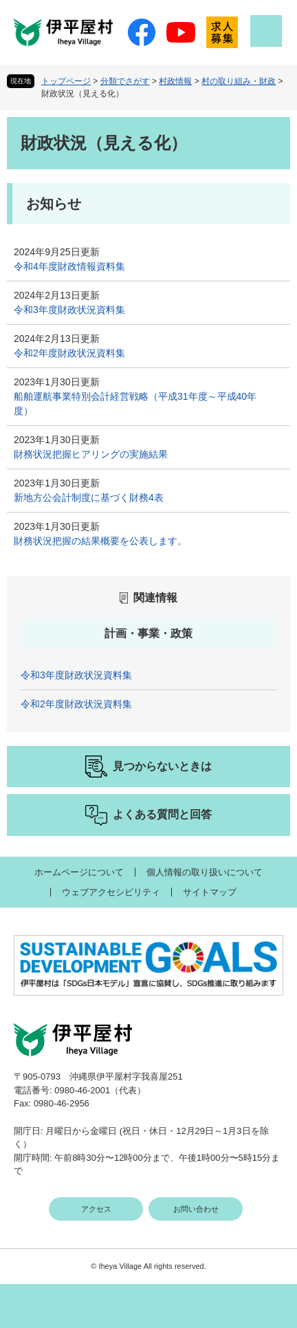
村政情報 (175, 81)
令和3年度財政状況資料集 (69, 309)
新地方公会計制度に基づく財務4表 (89, 497)
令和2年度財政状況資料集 (69, 352)
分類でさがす (125, 81)
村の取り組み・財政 (238, 81)
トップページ (66, 81)
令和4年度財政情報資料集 (69, 266)
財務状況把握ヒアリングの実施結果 (91, 454)
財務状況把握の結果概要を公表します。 (100, 540)
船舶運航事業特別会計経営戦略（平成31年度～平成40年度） (135, 403)
